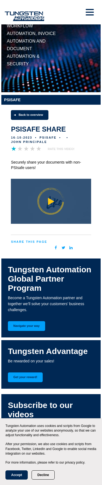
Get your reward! (25, 377)
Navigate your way (26, 325)
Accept (16, 475)
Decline (43, 475)
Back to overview (30, 114)
